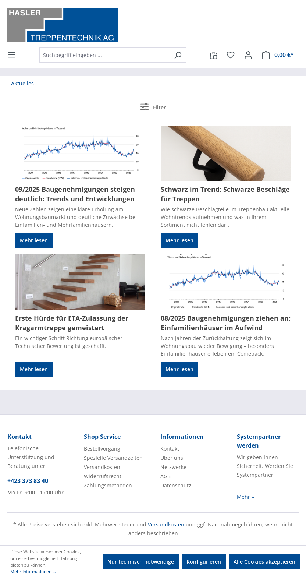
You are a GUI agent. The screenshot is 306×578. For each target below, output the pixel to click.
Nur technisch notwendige (140, 561)
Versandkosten (102, 467)
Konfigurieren (203, 561)
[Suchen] (177, 55)
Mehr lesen (34, 240)
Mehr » (245, 496)
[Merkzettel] (230, 54)
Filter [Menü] (153, 107)
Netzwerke (173, 467)
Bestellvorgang (102, 448)
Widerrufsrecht (102, 476)
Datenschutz (175, 485)
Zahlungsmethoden (108, 485)
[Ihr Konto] (248, 54)
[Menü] (14, 54)
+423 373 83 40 (27, 481)
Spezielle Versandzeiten (113, 457)
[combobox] (104, 55)
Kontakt (169, 448)
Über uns (171, 457)
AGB (165, 476)
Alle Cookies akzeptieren (264, 561)
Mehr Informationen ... (33, 571)
